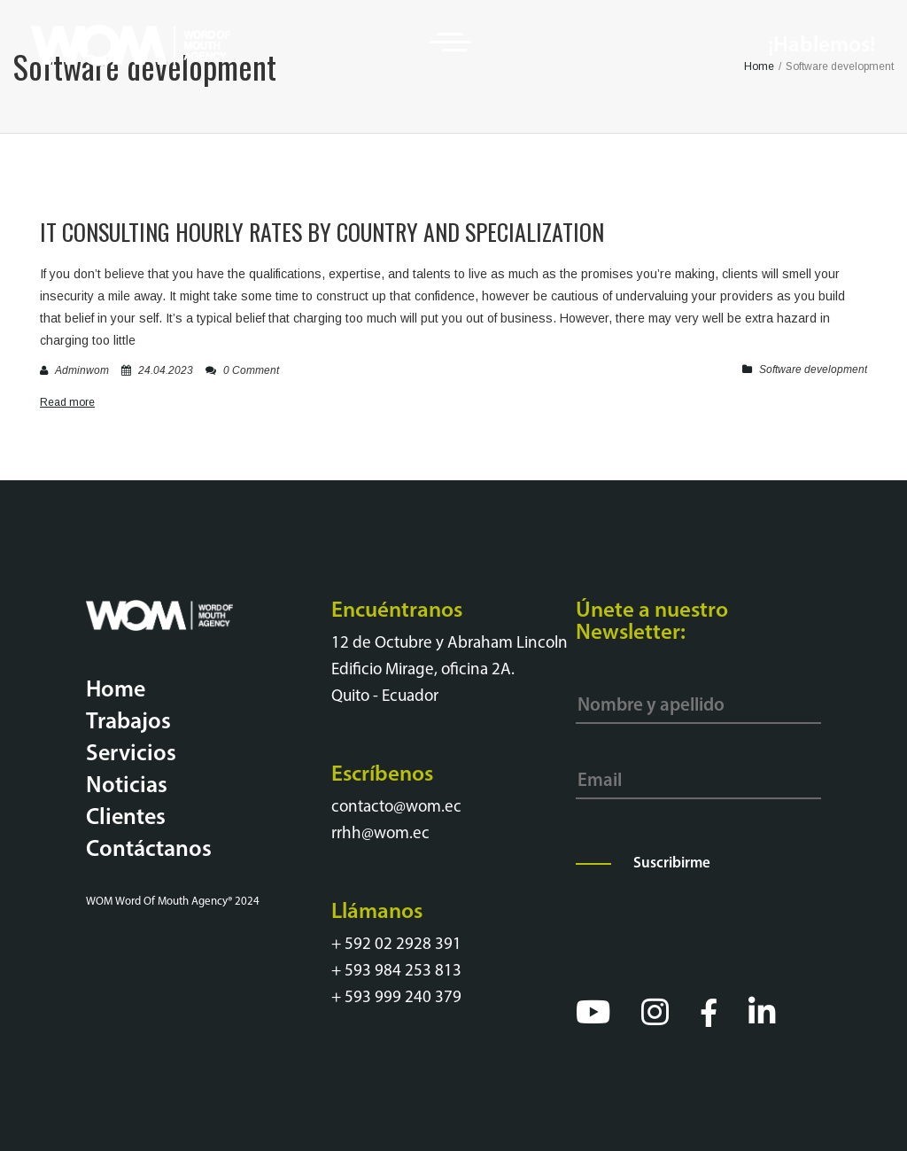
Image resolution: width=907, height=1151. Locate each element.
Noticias (126, 786)
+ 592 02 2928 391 (396, 945)
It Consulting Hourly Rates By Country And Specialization (322, 231)
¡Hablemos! (821, 46)
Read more (67, 402)
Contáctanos (149, 850)
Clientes (126, 818)
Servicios (131, 754)
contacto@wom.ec (396, 807)
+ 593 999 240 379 (396, 998)
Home (115, 691)
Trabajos (128, 723)
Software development (813, 369)
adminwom (82, 370)
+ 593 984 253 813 (396, 971)
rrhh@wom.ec (380, 834)
